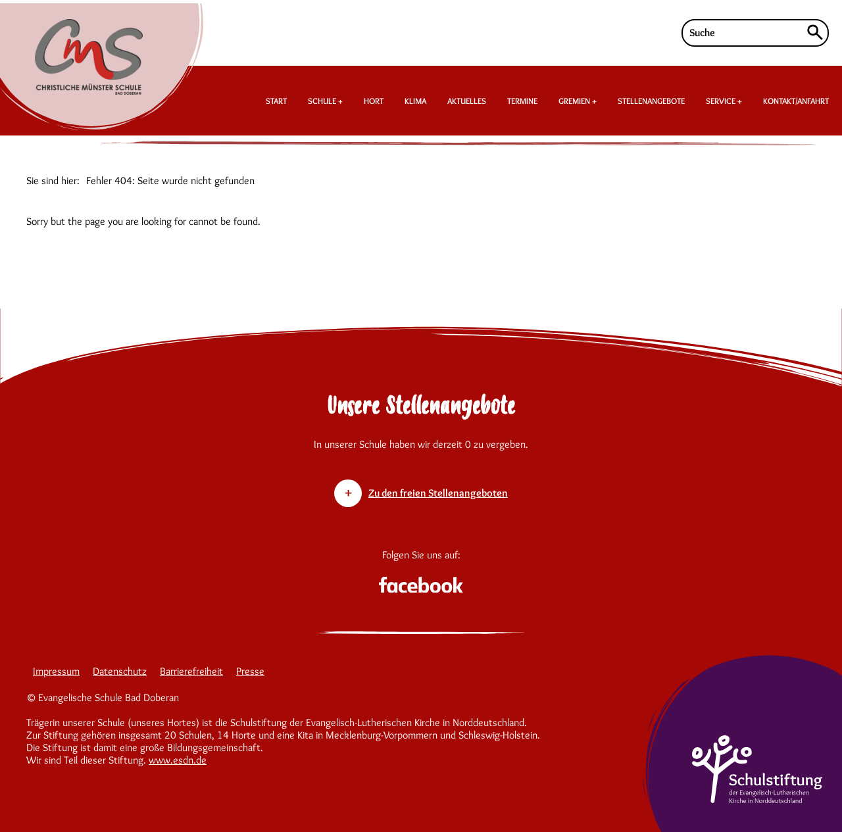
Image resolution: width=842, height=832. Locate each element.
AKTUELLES (466, 100)
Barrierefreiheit (191, 671)
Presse (250, 671)
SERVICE (721, 100)
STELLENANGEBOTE (651, 100)
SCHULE (323, 100)
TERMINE (522, 100)
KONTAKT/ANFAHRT (796, 100)
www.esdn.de (178, 760)
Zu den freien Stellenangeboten (438, 493)
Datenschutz (120, 671)
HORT (374, 100)
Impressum (56, 671)
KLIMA (415, 100)
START (276, 100)
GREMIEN (575, 100)
